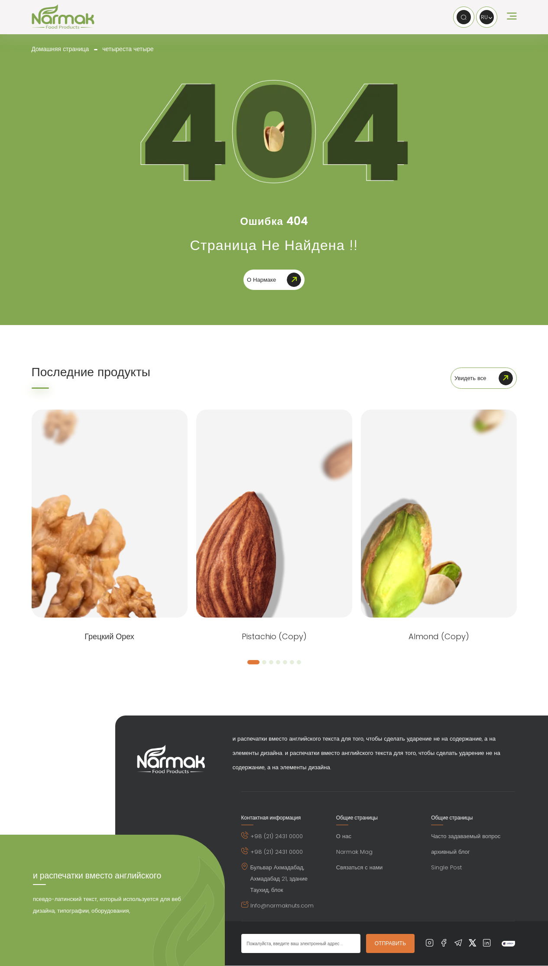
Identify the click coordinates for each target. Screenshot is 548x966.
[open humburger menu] (512, 17)
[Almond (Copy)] (439, 514)
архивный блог (450, 852)
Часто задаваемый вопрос (465, 837)
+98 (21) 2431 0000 (276, 837)
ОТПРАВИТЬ (390, 943)
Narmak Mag (354, 852)
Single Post (446, 868)
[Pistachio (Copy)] (274, 514)
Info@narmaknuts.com (282, 906)
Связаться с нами (359, 868)
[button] (253, 662)
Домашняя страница (60, 49)
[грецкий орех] (110, 514)
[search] (463, 17)
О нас (343, 837)
